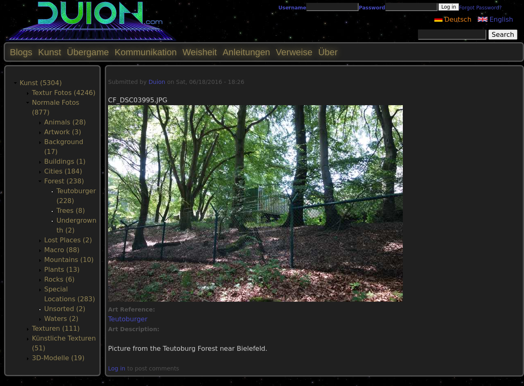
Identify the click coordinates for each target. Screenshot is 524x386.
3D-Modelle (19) (58, 358)
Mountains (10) (69, 260)
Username (292, 8)
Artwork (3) (62, 132)
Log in (116, 368)
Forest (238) (64, 181)
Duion (157, 82)
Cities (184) (63, 171)
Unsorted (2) (65, 309)
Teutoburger (127, 319)
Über (328, 52)
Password (372, 8)
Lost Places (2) (68, 240)
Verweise (294, 52)
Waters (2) (61, 319)
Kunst (49, 52)
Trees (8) (70, 210)
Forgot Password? (480, 8)
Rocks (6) (59, 279)
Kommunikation (146, 52)
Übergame (88, 52)
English (495, 19)
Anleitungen (246, 52)
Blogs (21, 52)
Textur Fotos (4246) (63, 93)
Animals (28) (65, 122)
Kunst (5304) (41, 83)
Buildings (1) (65, 161)
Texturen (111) (56, 328)
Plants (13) (62, 269)
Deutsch (453, 19)
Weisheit (200, 52)
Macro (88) (61, 250)
